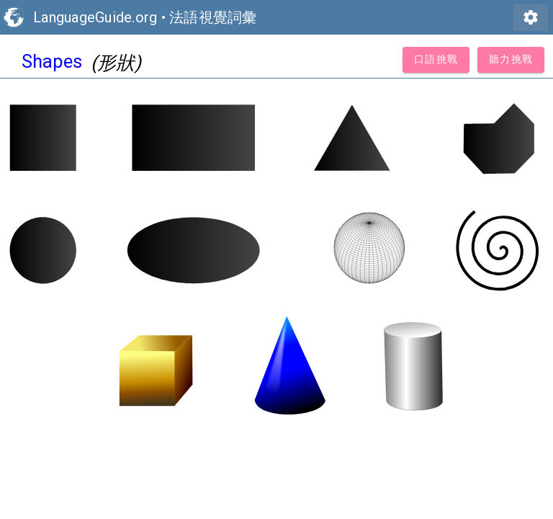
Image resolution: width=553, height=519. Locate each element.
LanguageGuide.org (95, 17)
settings (530, 17)
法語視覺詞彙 (213, 17)
